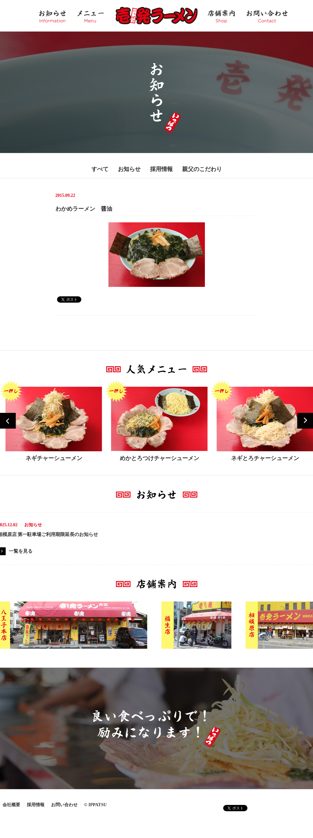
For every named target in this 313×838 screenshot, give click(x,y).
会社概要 (11, 804)
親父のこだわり (202, 169)
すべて (99, 169)
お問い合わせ (64, 804)
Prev (8, 421)
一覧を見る (20, 551)
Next (305, 421)
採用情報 (161, 169)
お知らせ (129, 169)
